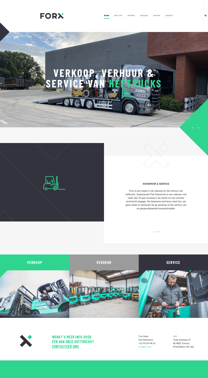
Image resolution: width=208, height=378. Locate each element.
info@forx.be (145, 347)
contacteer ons (65, 346)
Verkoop (144, 15)
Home (106, 15)
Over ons (118, 15)
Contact (169, 15)
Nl (206, 15)
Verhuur (131, 15)
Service (156, 15)
